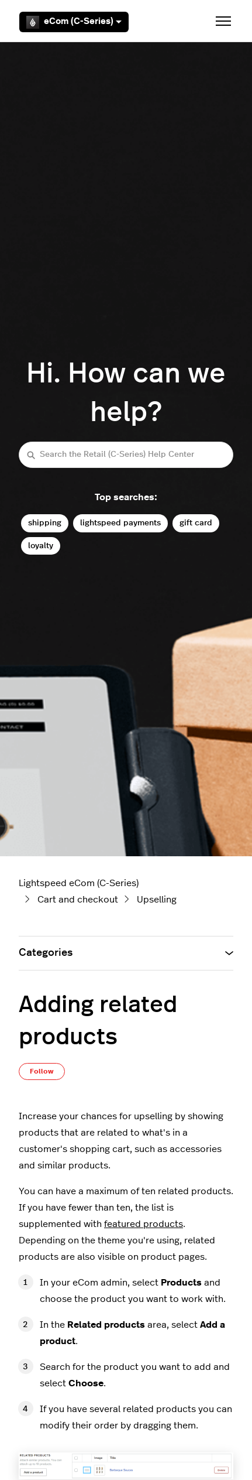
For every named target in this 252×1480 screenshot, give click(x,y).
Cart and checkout (77, 899)
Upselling (157, 899)
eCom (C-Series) (74, 22)
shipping (44, 522)
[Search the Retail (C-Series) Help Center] (126, 455)
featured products (143, 1224)
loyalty (40, 545)
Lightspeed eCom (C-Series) (79, 883)
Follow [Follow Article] (42, 1071)
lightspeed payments (120, 522)
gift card (195, 522)
